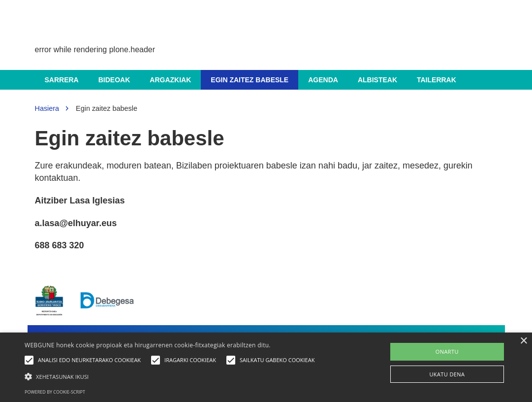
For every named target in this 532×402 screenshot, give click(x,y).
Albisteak (377, 80)
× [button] (523, 341)
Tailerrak (436, 80)
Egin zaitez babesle (249, 80)
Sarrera (62, 80)
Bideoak (114, 80)
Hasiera (47, 108)
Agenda (323, 80)
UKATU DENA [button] (447, 374)
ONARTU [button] (447, 351)
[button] (172, 376)
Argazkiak (170, 80)
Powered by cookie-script (55, 392)
